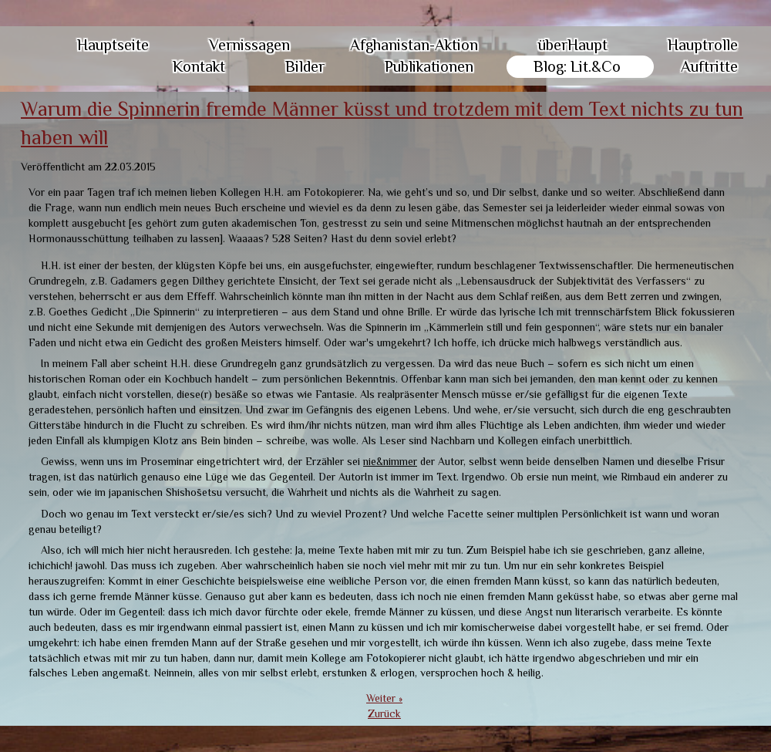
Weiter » (384, 698)
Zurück (384, 713)
